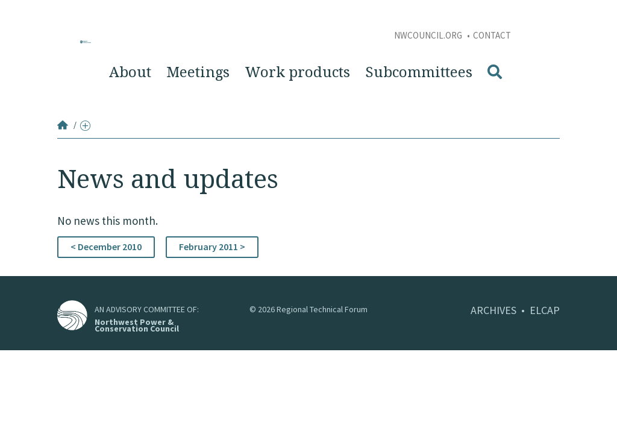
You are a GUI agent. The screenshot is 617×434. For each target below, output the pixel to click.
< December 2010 (106, 247)
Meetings (198, 72)
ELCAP (545, 310)
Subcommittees (418, 72)
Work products (297, 72)
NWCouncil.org (429, 35)
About (130, 72)
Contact (492, 35)
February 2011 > (212, 247)
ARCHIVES (493, 310)
